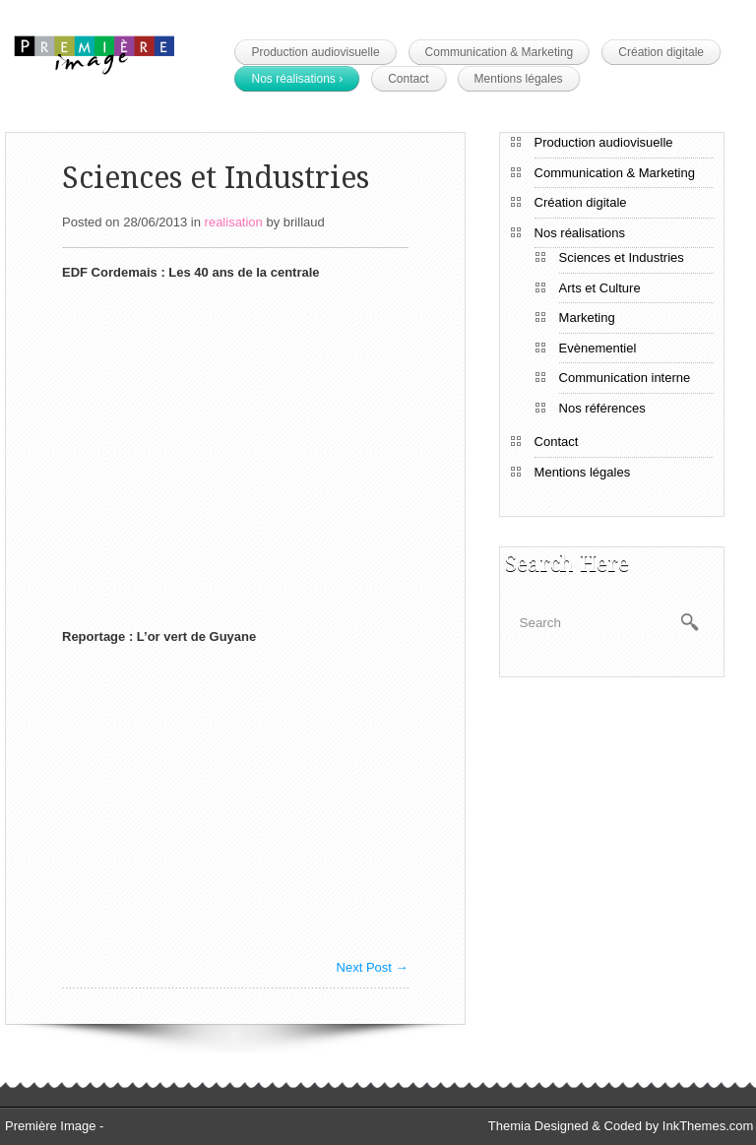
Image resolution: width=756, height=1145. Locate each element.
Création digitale (661, 52)
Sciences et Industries (621, 257)
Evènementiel (598, 348)
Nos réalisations (297, 79)
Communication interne (625, 377)
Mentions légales (518, 79)
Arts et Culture (600, 288)
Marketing (587, 317)
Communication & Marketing (499, 52)
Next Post (373, 967)
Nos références (602, 408)
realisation (234, 222)
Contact (408, 79)
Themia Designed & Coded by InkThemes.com (621, 1125)
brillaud (304, 222)
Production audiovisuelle (315, 52)
